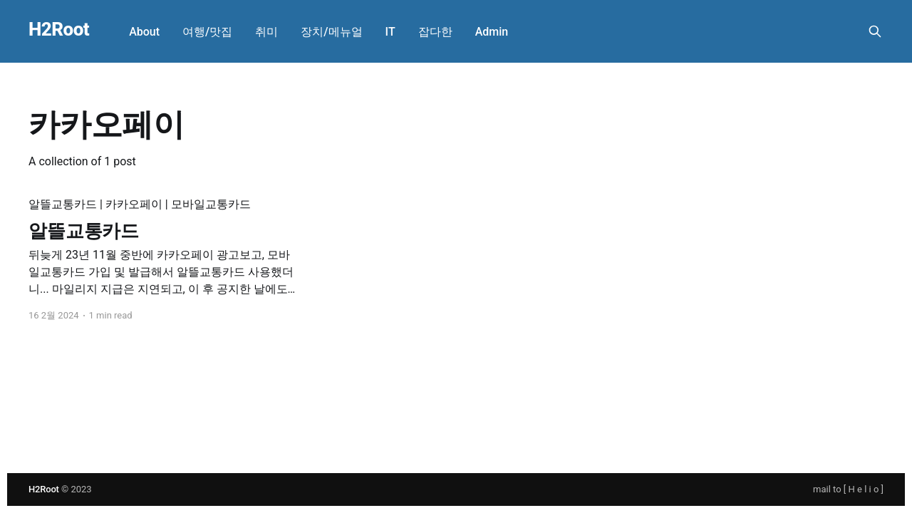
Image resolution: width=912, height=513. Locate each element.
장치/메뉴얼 (331, 31)
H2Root (58, 29)
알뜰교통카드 (62, 204)
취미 (266, 31)
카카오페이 (133, 204)
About (144, 31)
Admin (492, 31)
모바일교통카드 (211, 204)
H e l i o (864, 489)
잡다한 (435, 31)
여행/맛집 (207, 31)
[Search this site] (875, 31)
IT (390, 31)
